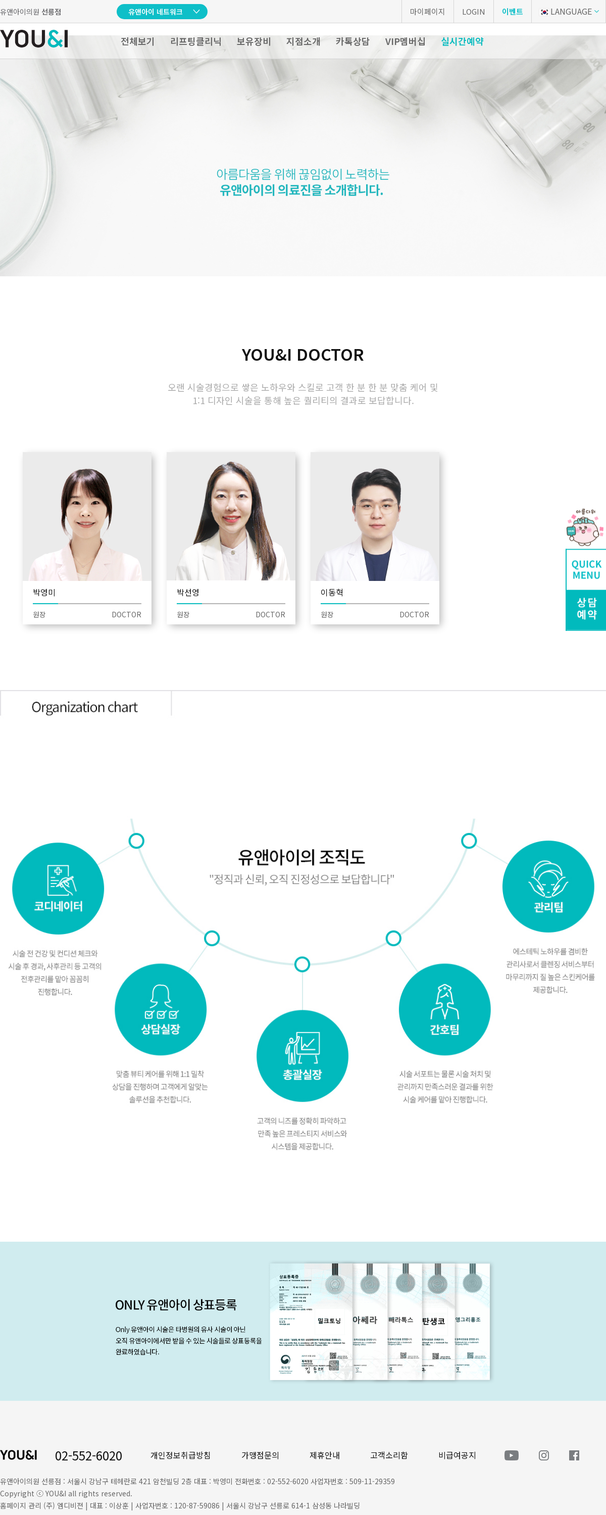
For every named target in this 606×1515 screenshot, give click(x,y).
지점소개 (303, 40)
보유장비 (254, 40)
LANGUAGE (565, 11)
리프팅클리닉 (196, 40)
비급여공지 (457, 1455)
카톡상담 (353, 40)
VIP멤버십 (405, 40)
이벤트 (512, 11)
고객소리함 (389, 1455)
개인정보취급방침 (180, 1455)
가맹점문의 (260, 1455)
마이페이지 (427, 11)
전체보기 (138, 40)
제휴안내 (325, 1455)
